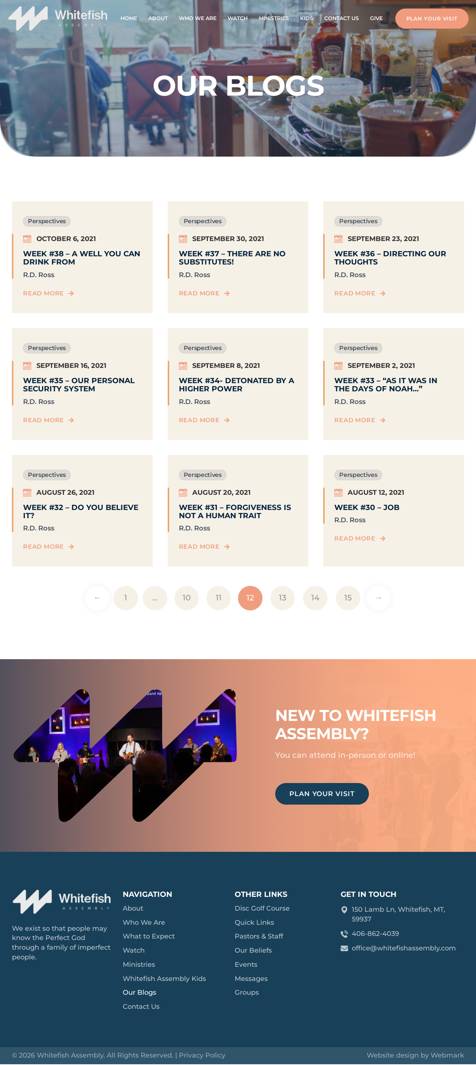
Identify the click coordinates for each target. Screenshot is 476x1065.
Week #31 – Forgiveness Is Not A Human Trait (235, 511)
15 (348, 597)
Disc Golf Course (262, 908)
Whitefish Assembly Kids (164, 979)
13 (282, 597)
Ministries (274, 18)
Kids (306, 18)
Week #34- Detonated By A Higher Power (236, 384)
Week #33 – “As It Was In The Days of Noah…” (385, 384)
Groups (247, 993)
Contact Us (341, 18)
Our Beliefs (253, 950)
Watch (238, 18)
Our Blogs (139, 993)
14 (315, 597)
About (158, 18)
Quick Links (254, 922)
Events (246, 965)
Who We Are (197, 18)
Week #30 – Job (366, 507)
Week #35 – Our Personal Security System (79, 384)
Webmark (447, 1056)
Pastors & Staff (259, 936)
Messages (251, 979)
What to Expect (149, 936)
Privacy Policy (202, 1056)
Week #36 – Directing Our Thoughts (390, 257)
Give (376, 18)
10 (187, 597)
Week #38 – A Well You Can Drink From (81, 257)
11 (219, 597)
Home (128, 18)
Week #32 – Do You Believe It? (80, 511)
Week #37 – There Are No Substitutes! (232, 257)
